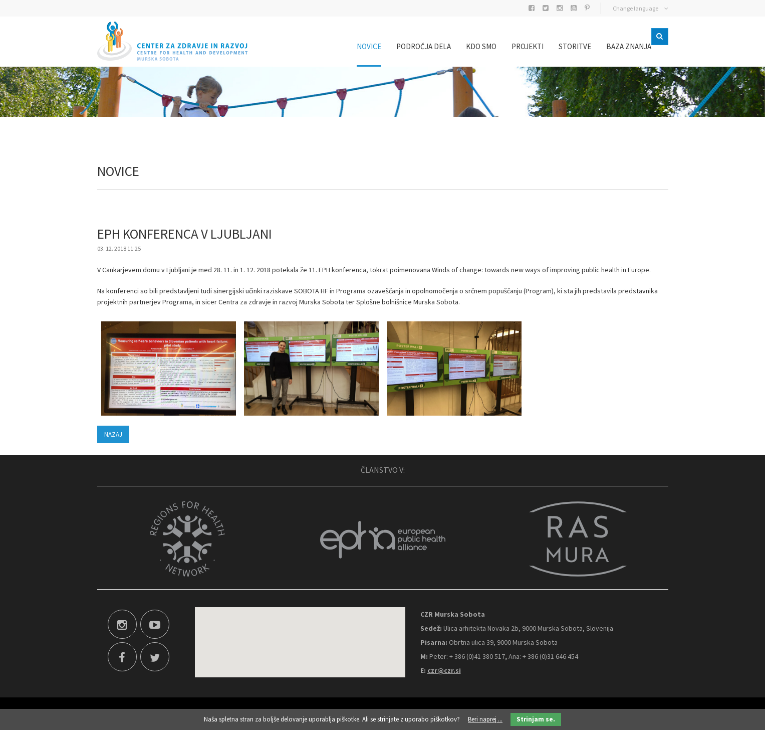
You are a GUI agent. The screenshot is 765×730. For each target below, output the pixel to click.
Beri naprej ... (485, 719)
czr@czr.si (444, 670)
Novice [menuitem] (354, 46)
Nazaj (113, 434)
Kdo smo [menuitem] (466, 46)
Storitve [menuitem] (560, 46)
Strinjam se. (536, 719)
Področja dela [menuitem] (408, 46)
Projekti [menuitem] (512, 46)
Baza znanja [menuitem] (613, 46)
